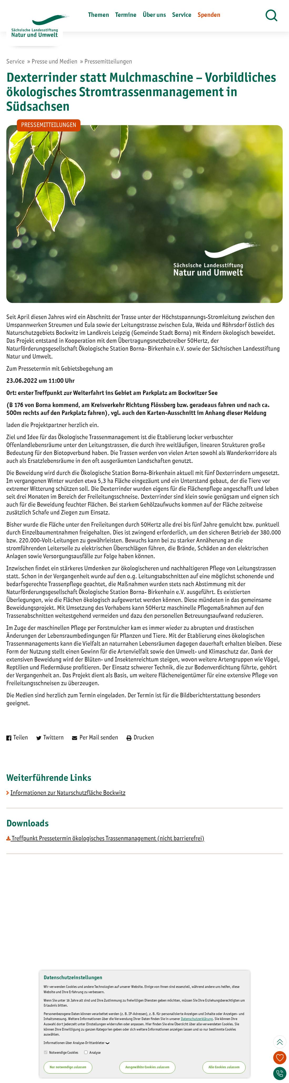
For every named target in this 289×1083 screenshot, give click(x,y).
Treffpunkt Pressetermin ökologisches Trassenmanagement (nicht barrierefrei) (105, 839)
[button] (271, 15)
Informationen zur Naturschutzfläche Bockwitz (68, 793)
